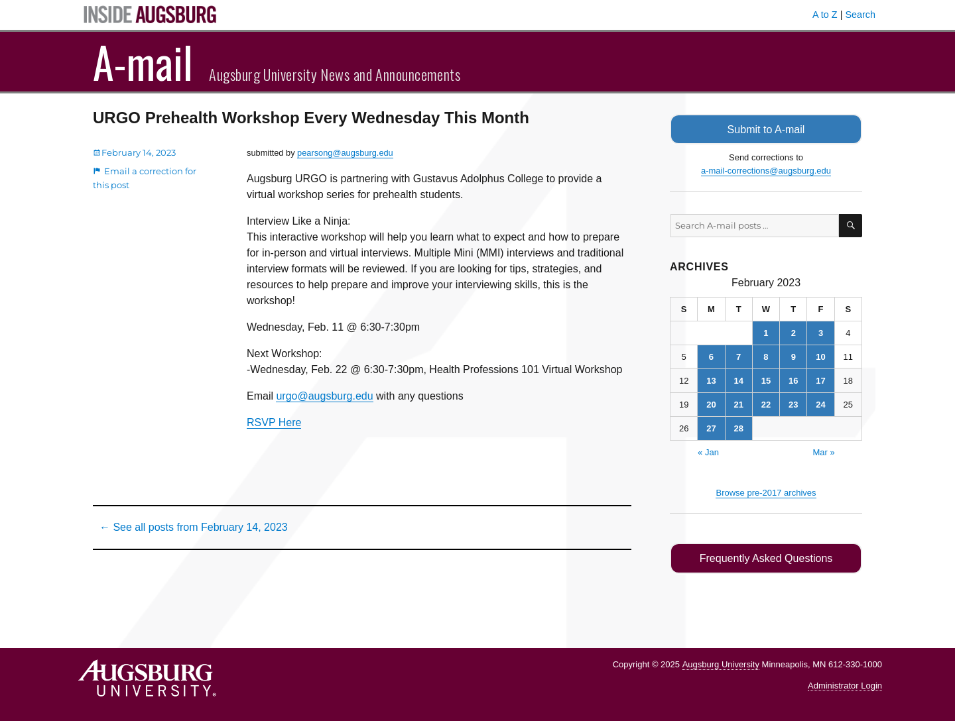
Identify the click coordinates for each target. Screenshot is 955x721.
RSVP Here (274, 422)
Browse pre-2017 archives (766, 492)
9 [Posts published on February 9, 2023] (793, 356)
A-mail (143, 61)
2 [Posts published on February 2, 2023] (793, 332)
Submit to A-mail (766, 129)
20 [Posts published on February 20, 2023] (711, 404)
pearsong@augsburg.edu (345, 153)
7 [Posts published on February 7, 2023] (738, 356)
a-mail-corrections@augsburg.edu (766, 170)
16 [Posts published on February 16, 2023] (793, 380)
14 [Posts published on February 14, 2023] (738, 380)
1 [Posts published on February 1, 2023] (765, 332)
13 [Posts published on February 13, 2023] (711, 380)
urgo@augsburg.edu (324, 396)
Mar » (823, 452)
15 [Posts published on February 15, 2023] (766, 380)
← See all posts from (193, 527)
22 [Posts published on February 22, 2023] (766, 404)
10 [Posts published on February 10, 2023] (820, 356)
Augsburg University (720, 663)
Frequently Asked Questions (765, 557)
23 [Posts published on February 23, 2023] (793, 404)
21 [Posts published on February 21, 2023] (738, 404)
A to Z (825, 14)
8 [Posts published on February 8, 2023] (765, 356)
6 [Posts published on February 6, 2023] (711, 356)
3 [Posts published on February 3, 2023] (820, 332)
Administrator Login (845, 685)
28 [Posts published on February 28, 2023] (738, 428)
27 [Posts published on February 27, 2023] (711, 428)
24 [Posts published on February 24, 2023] (820, 404)
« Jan (708, 452)
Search (860, 14)
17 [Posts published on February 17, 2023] (820, 380)
